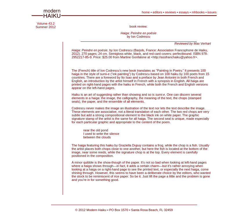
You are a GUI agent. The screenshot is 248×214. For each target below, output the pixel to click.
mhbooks (198, 12)
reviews (170, 12)
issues (211, 12)
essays (184, 12)
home (146, 12)
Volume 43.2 (46, 23)
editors (157, 12)
